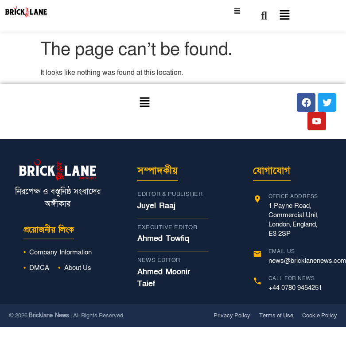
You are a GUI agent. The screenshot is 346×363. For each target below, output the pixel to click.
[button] (280, 16)
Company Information (60, 252)
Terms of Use (276, 316)
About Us (77, 267)
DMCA (39, 267)
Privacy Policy (232, 316)
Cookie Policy (319, 316)
